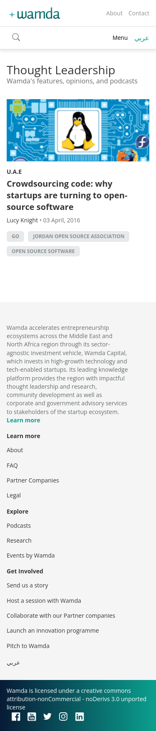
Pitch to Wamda (28, 646)
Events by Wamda (31, 555)
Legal (14, 495)
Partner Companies (33, 480)
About (114, 13)
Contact (139, 13)
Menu (120, 37)
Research (19, 540)
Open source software (43, 251)
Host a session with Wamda (44, 600)
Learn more (23, 420)
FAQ (12, 465)
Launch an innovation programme (53, 630)
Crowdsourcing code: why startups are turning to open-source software (67, 195)
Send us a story (27, 585)
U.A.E (14, 171)
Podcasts (19, 525)
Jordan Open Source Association (78, 236)
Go (15, 236)
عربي (141, 37)
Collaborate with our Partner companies (61, 615)
